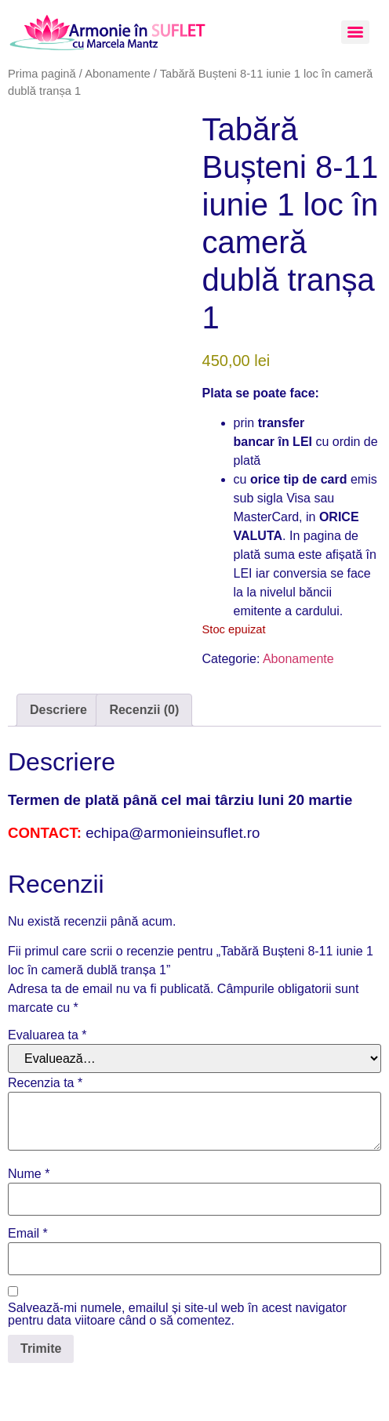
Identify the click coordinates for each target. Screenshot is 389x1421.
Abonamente (117, 73)
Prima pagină (42, 73)
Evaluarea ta (47, 1035)
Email (28, 1233)
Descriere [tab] (58, 709)
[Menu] (355, 32)
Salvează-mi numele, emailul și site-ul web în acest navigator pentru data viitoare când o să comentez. (177, 1314)
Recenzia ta (45, 1083)
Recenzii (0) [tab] (144, 709)
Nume (28, 1174)
